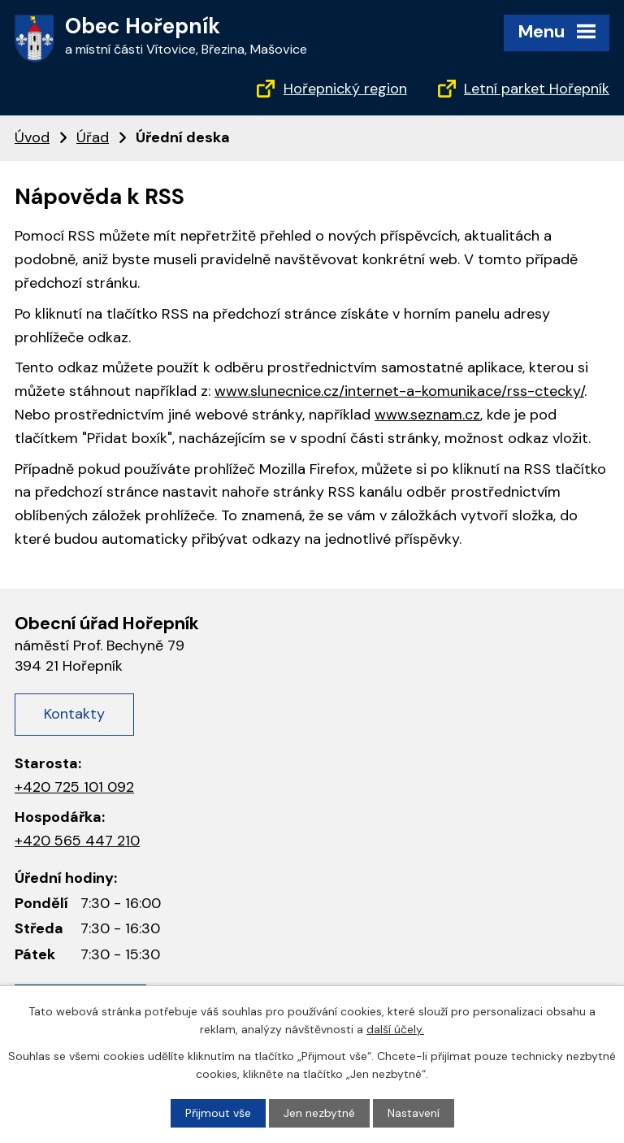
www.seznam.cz (427, 414)
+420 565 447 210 (77, 840)
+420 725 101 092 (74, 787)
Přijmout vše (218, 1113)
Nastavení (414, 1113)
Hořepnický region (345, 88)
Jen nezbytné (319, 1113)
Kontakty (74, 714)
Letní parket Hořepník (536, 88)
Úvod (32, 137)
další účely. (395, 1029)
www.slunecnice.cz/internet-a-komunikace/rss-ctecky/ (399, 391)
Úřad (92, 137)
